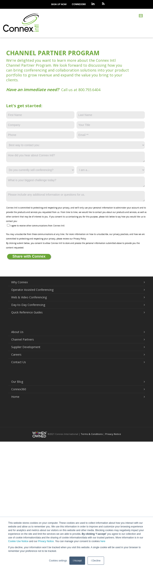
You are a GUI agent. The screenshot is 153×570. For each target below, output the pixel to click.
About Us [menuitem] (17, 332)
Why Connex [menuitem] (19, 282)
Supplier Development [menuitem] (25, 347)
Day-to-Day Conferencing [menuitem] (28, 305)
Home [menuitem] (15, 397)
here (102, 541)
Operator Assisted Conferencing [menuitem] (32, 290)
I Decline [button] (96, 560)
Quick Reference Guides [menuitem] (27, 312)
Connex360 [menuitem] (18, 389)
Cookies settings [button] (58, 560)
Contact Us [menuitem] (18, 362)
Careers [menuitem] (16, 354)
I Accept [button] (77, 560)
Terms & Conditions (92, 433)
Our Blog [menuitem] (17, 382)
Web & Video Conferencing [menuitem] (29, 297)
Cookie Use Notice (18, 541)
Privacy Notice (46, 541)
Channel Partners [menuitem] (22, 339)
